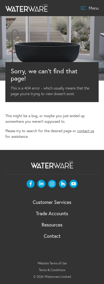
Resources (52, 224)
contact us (85, 130)
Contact (52, 236)
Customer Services (52, 202)
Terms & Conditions (52, 270)
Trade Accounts (52, 213)
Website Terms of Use (52, 263)
